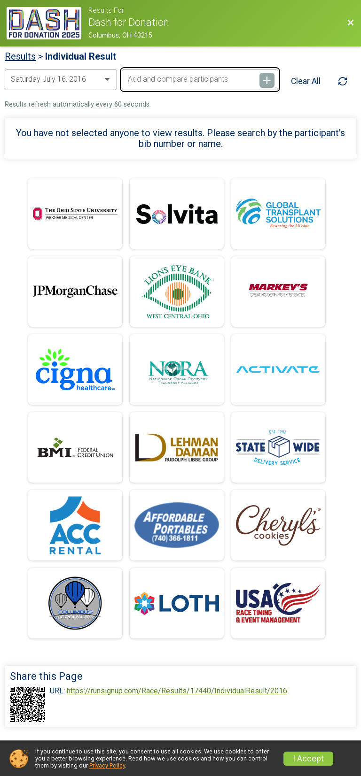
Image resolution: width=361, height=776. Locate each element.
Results (20, 56)
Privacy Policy (107, 765)
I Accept (308, 758)
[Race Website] (47, 23)
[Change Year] (61, 79)
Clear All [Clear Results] (306, 81)
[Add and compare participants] (200, 79)
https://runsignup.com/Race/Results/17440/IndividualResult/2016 (177, 691)
